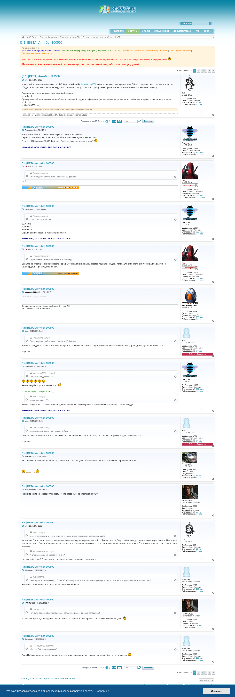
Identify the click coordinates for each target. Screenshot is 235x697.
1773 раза (200, 197)
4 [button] (205, 70)
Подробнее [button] (102, 691)
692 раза (200, 153)
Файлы (146, 31)
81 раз (199, 104)
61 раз (199, 476)
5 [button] (209, 70)
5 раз (198, 478)
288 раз (199, 319)
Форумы (132, 31)
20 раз (199, 102)
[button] (213, 71)
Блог (206, 31)
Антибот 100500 (88, 84)
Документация (182, 31)
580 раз (199, 195)
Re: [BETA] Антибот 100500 (38, 126)
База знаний (161, 31)
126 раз (199, 155)
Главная (119, 31)
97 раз (199, 350)
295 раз (199, 317)
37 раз (199, 512)
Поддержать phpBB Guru (91, 121)
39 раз (199, 514)
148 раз (199, 591)
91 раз (199, 352)
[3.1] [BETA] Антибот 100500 (41, 42)
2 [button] (198, 70)
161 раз (199, 589)
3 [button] (202, 70)
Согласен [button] (216, 691)
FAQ (198, 31)
